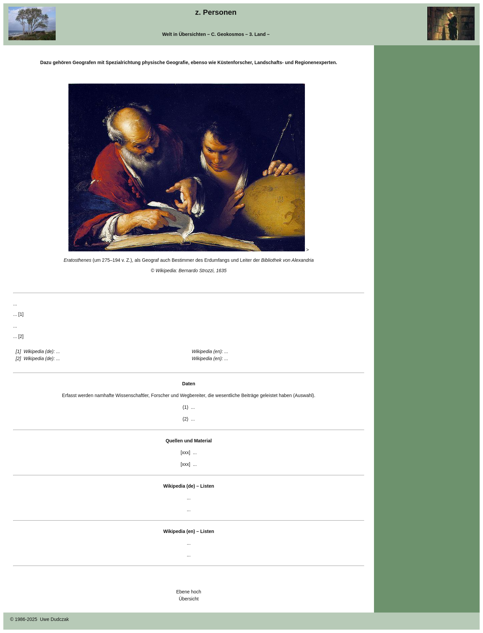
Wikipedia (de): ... (41, 351)
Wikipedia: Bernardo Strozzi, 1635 (191, 270)
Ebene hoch (188, 591)
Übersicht (189, 598)
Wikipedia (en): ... (210, 351)
